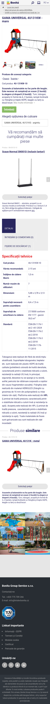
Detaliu (9, 228)
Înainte (15, 78)
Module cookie (12, 640)
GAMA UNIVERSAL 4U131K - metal (21, 440)
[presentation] (48, 179)
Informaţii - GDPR (13, 631)
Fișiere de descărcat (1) (18, 246)
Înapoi (5, 78)
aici (33, 210)
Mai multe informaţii (24, 102)
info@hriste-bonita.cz (19, 600)
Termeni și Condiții (14, 635)
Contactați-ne (8, 591)
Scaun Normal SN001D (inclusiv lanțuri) (23, 151)
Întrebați (9, 109)
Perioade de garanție (14, 648)
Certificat (9, 644)
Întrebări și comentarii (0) (19, 237)
